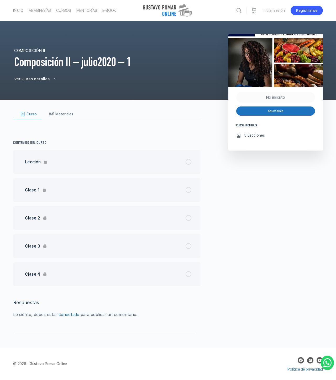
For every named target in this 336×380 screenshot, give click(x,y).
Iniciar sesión (274, 10)
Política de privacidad (305, 369)
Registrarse (306, 10)
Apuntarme (276, 111)
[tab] (27, 114)
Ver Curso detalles (35, 79)
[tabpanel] (107, 123)
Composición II (29, 51)
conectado (69, 314)
